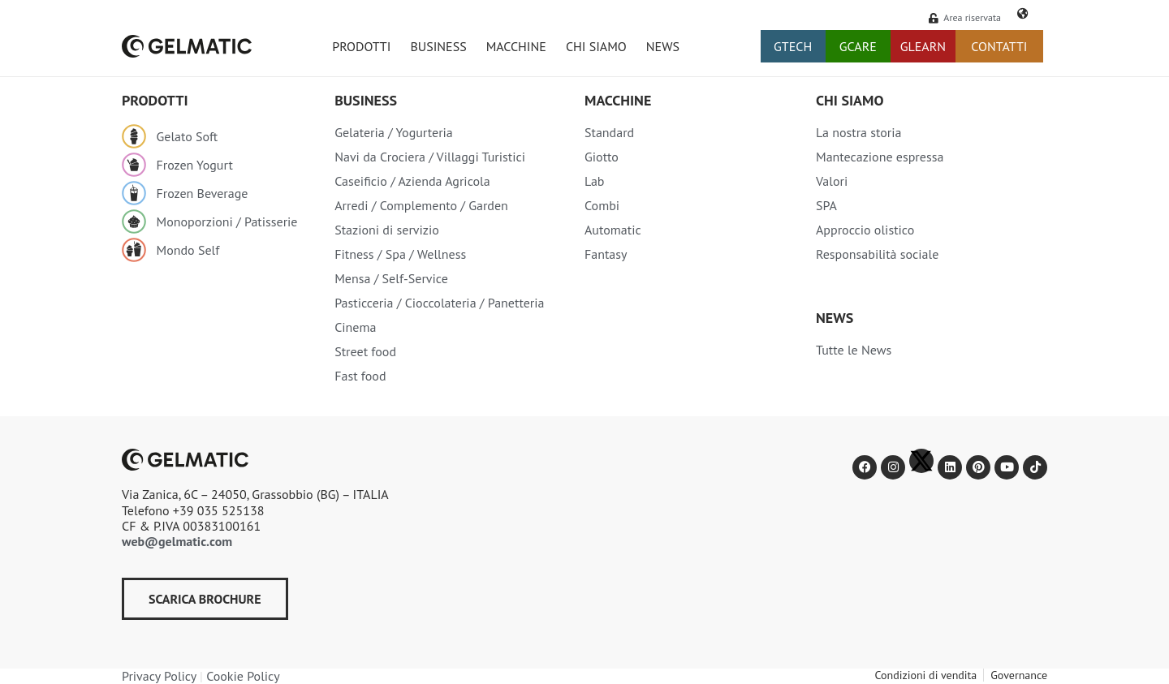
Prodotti (155, 100)
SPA (826, 205)
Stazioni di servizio (386, 230)
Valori (832, 181)
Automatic (612, 230)
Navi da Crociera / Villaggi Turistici (429, 156)
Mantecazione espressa (879, 156)
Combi (601, 205)
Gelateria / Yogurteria (393, 132)
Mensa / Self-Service (391, 278)
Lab (594, 181)
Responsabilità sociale (877, 254)
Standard (609, 132)
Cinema (355, 327)
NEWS (662, 46)
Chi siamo (849, 100)
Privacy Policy (159, 676)
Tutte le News (853, 350)
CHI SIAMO (596, 46)
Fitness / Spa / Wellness (400, 254)
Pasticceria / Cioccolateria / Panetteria (439, 303)
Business (365, 100)
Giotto (601, 156)
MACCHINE (516, 46)
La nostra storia (859, 132)
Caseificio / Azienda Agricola (412, 181)
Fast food (360, 376)
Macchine (617, 100)
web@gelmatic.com (177, 541)
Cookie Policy (242, 676)
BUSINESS (438, 46)
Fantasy (606, 254)
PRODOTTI (361, 46)
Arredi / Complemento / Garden (421, 205)
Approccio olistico (865, 230)
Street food (365, 351)
